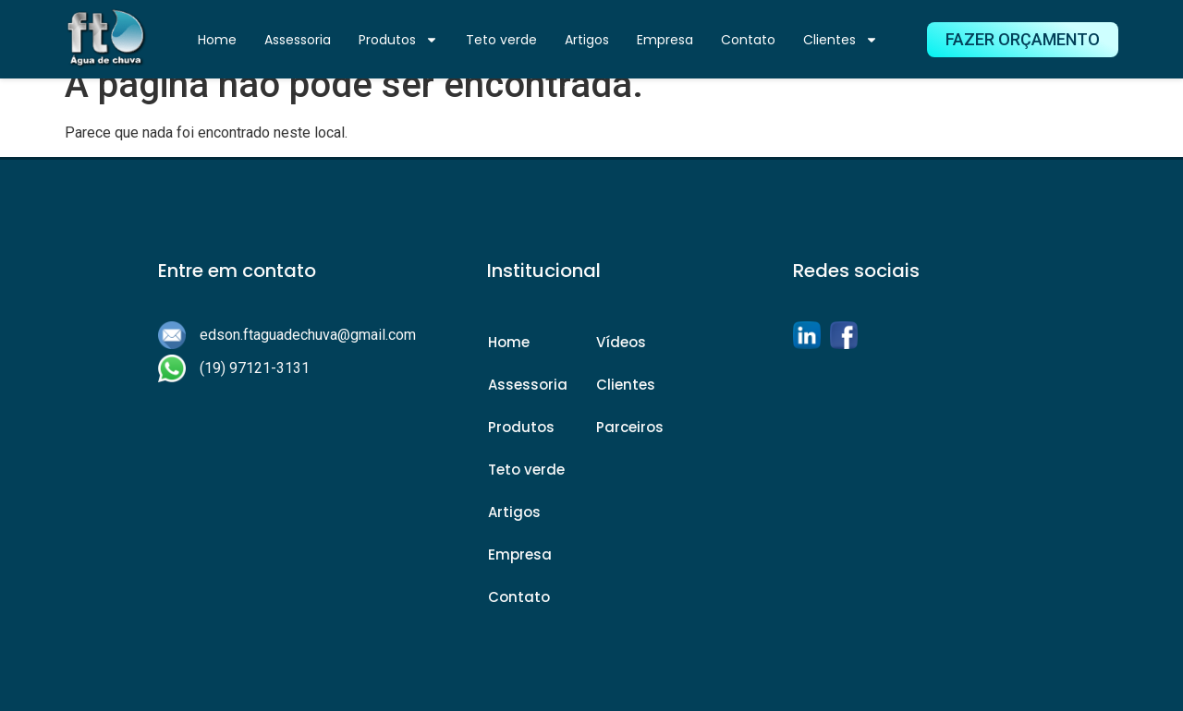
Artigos (587, 39)
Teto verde (501, 39)
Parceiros (630, 427)
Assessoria (297, 39)
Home (217, 39)
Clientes (840, 39)
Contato (748, 39)
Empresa (665, 39)
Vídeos (621, 342)
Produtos (398, 39)
